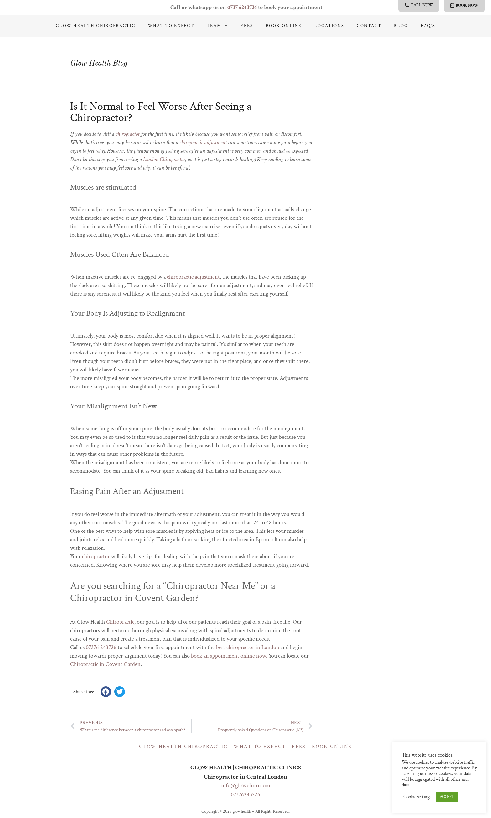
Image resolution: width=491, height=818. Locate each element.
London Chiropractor (164, 159)
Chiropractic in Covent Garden (105, 664)
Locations (329, 26)
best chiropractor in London (247, 647)
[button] (106, 691)
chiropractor (128, 134)
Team (217, 25)
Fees (246, 26)
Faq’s (428, 26)
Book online (284, 26)
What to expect (171, 26)
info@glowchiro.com (245, 785)
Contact (369, 26)
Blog (401, 26)
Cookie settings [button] (417, 797)
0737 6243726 (242, 7)
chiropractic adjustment (203, 142)
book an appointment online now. (229, 655)
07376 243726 (101, 647)
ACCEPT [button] (447, 797)
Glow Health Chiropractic (95, 26)
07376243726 (245, 794)
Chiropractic (120, 622)
